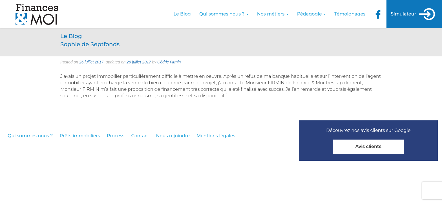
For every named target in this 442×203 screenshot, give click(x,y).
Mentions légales (215, 135)
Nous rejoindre (173, 135)
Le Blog (182, 14)
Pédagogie (311, 14)
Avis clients (368, 146)
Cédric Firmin (169, 62)
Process (116, 135)
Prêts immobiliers (80, 135)
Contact (140, 135)
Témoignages (349, 14)
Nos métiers (273, 14)
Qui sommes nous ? (224, 14)
